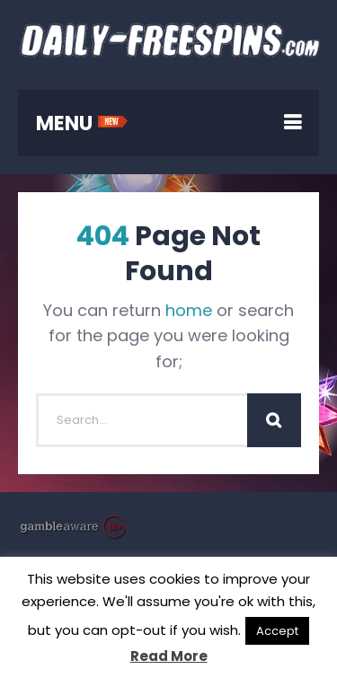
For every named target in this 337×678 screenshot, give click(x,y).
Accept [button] (277, 630)
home (188, 310)
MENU (82, 123)
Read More (169, 656)
